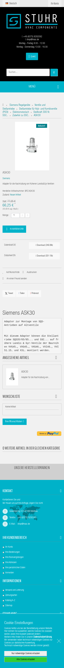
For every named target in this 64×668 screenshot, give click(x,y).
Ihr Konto (9, 547)
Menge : (6, 215)
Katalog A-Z (10, 600)
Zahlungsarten (11, 595)
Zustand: (6, 195)
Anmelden (9, 573)
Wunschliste (11, 396)
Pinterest (34, 293)
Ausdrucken (32, 272)
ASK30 (24, 372)
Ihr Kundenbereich (15, 537)
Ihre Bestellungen (12, 552)
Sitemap (8, 605)
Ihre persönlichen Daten (15, 567)
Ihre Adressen (11, 562)
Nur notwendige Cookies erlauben (26, 653)
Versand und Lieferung (14, 590)
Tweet (9, 293)
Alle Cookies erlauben (26, 659)
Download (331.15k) (44, 256)
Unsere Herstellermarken (32, 467)
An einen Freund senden (17, 279)
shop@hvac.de (32, 39)
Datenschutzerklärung (42, 637)
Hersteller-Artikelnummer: (13, 191)
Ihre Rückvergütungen (14, 557)
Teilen (22, 293)
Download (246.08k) (44, 245)
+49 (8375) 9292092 (32, 37)
